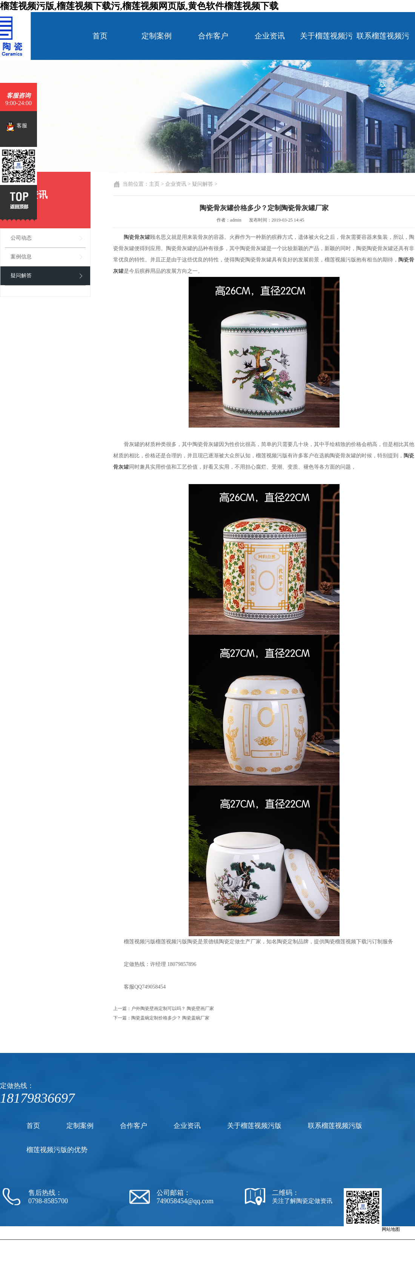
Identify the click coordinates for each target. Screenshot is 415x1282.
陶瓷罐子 (335, 1242)
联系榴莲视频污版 (383, 60)
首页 (100, 36)
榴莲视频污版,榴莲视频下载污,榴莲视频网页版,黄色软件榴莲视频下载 (139, 6)
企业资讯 (270, 36)
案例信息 (21, 257)
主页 (154, 184)
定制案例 (156, 36)
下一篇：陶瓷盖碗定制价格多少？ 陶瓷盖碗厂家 (161, 1018)
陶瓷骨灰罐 (137, 237)
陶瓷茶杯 (292, 1242)
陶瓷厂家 (217, 1242)
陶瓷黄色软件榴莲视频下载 (254, 1242)
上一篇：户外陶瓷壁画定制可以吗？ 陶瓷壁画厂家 (163, 1008)
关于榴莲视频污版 (326, 60)
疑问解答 (21, 275)
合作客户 (213, 36)
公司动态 (21, 238)
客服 (16, 126)
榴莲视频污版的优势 (57, 1150)
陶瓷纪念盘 (313, 1242)
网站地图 (391, 1229)
